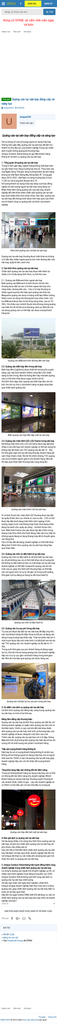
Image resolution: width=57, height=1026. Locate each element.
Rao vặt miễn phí (30, 1020)
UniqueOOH (8, 108)
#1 (54, 904)
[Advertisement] (28, 65)
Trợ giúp (42, 1017)
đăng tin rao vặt (10, 937)
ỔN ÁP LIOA (8, 934)
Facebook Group (15, 940)
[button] (3, 3)
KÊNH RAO (5, 1020)
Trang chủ (52, 1017)
